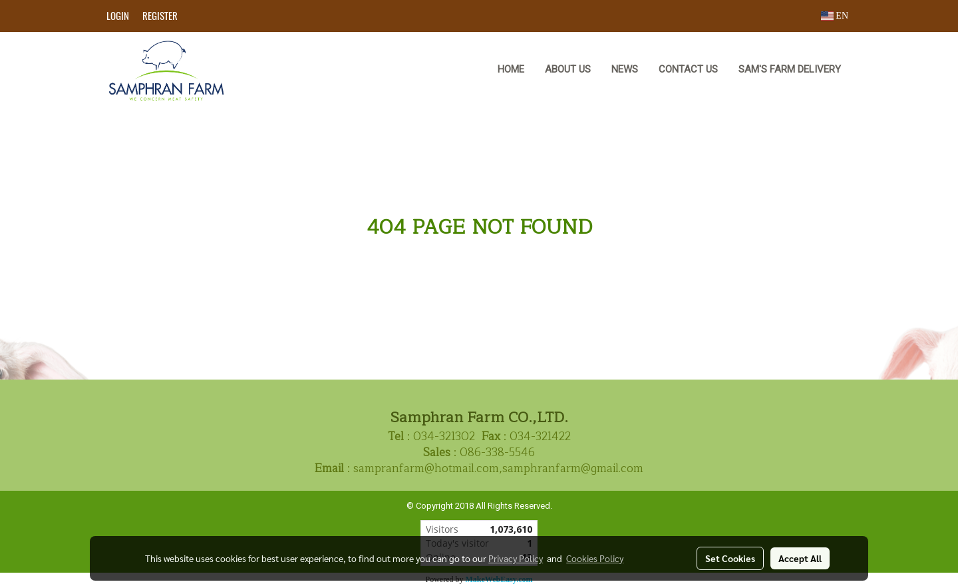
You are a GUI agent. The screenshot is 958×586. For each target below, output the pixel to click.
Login (117, 16)
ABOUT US (568, 69)
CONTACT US (688, 69)
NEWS (624, 69)
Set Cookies (730, 558)
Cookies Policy (594, 558)
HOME (511, 69)
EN (834, 16)
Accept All (800, 558)
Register (160, 16)
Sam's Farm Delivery (789, 69)
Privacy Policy (515, 558)
